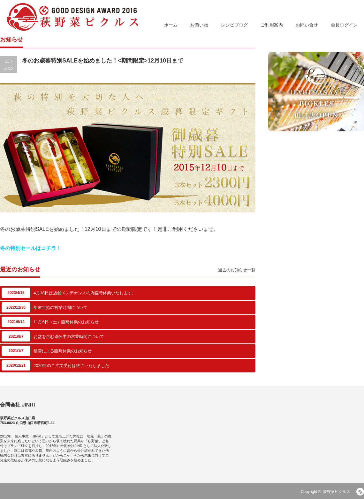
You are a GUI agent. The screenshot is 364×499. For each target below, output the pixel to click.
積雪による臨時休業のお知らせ (63, 351)
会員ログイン (344, 24)
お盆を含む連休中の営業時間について (69, 336)
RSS (360, 491)
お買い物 (199, 24)
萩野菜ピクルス (336, 491)
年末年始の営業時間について (60, 307)
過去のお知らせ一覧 (236, 270)
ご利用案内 (272, 24)
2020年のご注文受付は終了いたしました (71, 365)
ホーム (171, 24)
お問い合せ (307, 24)
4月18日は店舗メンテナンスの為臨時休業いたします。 (85, 292)
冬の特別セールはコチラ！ (30, 248)
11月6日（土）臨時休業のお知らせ (66, 321)
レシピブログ (234, 24)
